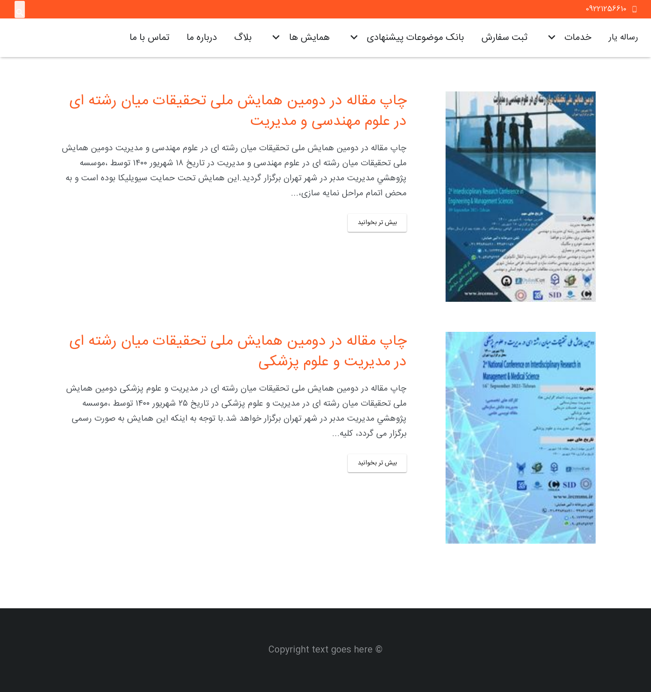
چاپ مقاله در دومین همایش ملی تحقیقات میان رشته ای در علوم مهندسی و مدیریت (238, 111)
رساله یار (623, 37)
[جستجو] (20, 13)
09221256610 (606, 9)
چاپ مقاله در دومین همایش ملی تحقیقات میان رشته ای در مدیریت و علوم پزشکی (238, 352)
